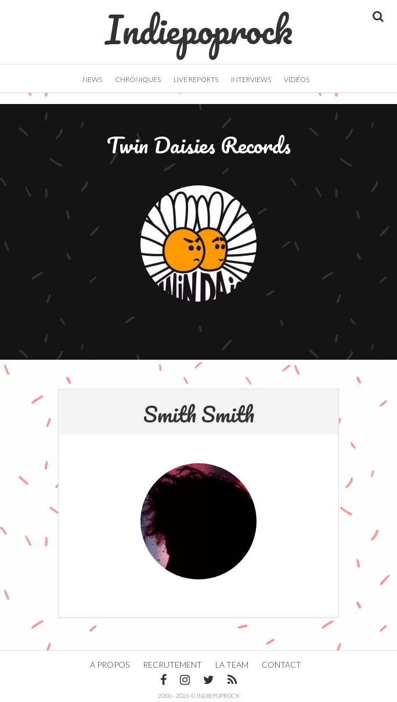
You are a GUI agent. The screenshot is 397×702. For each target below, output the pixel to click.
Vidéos (296, 79)
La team (231, 664)
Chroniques (138, 79)
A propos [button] (109, 664)
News (92, 79)
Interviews (251, 79)
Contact (281, 664)
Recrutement (172, 664)
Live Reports (196, 79)
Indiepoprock (199, 23)
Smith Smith (198, 414)
